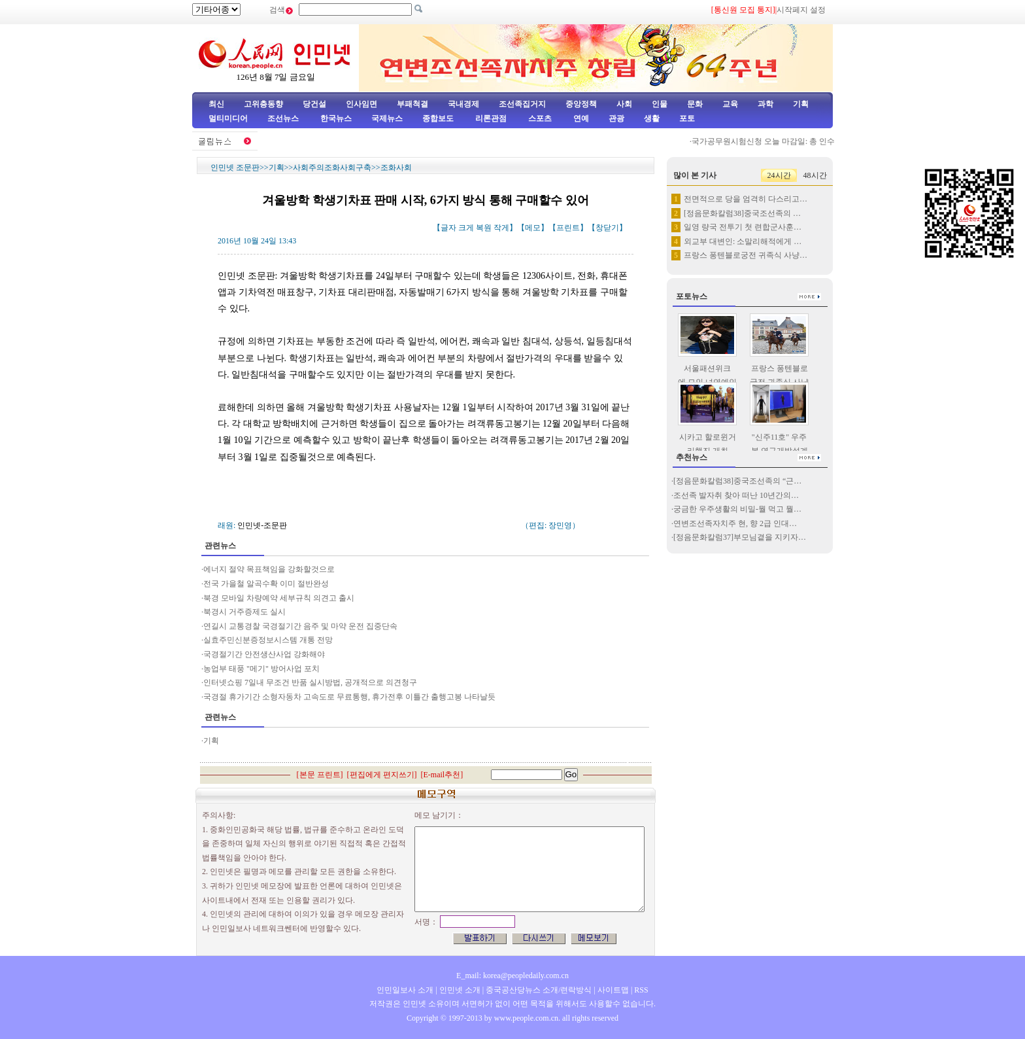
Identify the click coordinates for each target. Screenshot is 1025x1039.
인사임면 (361, 104)
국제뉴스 (387, 118)
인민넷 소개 (458, 990)
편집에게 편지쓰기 (382, 774)
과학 (765, 104)
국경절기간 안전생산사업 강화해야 (264, 654)
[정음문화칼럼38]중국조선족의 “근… (737, 480)
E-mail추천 (442, 774)
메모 (533, 227)
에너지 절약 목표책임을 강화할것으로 (269, 569)
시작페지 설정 (801, 9)
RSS (641, 990)
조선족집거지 (522, 104)
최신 (216, 104)
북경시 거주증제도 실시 (244, 611)
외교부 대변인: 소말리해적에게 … (742, 241)
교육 (730, 104)
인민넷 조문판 (235, 167)
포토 (687, 118)
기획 (801, 104)
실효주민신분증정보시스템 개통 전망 (268, 639)
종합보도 (438, 118)
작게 (501, 227)
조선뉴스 (284, 118)
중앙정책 (581, 104)
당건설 (314, 104)
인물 (659, 104)
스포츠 (539, 118)
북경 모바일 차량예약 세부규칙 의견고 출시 (278, 598)
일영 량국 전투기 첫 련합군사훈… (742, 227)
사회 (624, 104)
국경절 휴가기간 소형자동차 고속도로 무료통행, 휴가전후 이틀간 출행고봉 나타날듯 (350, 696)
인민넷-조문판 (262, 525)
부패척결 (412, 104)
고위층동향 (263, 104)
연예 (580, 118)
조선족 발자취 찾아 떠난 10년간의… (736, 495)
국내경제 (463, 104)
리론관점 (491, 118)
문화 (695, 104)
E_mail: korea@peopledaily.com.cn (512, 975)
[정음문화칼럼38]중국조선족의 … (742, 213)
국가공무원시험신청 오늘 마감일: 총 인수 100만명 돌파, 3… (802, 141)
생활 (652, 118)
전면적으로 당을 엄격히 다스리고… (745, 198)
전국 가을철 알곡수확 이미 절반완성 (266, 583)
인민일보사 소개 (405, 990)
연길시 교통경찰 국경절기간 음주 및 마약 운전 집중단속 (300, 626)
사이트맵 (613, 990)
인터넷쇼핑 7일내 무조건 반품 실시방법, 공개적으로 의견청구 (310, 682)
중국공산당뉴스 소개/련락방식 (539, 990)
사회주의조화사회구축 (332, 167)
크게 (466, 227)
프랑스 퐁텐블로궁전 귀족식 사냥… (745, 255)
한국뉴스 (336, 118)
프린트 (568, 227)
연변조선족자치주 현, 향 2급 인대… (735, 523)
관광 (616, 118)
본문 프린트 (320, 774)
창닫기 (607, 227)
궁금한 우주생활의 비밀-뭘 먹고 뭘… (737, 509)
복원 (484, 227)
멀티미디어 (228, 118)
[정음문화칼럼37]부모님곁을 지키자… (739, 537)
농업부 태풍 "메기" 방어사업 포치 (261, 668)
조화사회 (396, 167)
